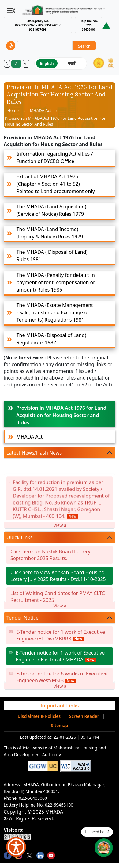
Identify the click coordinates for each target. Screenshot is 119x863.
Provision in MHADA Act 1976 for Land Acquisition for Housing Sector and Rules (61, 415)
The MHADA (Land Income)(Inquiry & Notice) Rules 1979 (50, 233)
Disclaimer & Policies (39, 716)
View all (61, 525)
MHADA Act (40, 110)
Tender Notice (22, 617)
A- (7, 63)
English (47, 63)
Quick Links (19, 537)
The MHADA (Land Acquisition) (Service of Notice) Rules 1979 (51, 210)
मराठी (72, 63)
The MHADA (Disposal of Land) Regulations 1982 (51, 339)
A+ (26, 63)
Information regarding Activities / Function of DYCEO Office (55, 157)
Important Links (59, 705)
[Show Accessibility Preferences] (16, 847)
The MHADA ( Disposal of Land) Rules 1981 (52, 256)
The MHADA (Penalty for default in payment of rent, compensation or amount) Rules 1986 (56, 282)
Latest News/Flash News (34, 452)
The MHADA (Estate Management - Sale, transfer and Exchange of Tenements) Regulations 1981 (55, 312)
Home (13, 110)
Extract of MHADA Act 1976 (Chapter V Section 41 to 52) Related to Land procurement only (56, 184)
